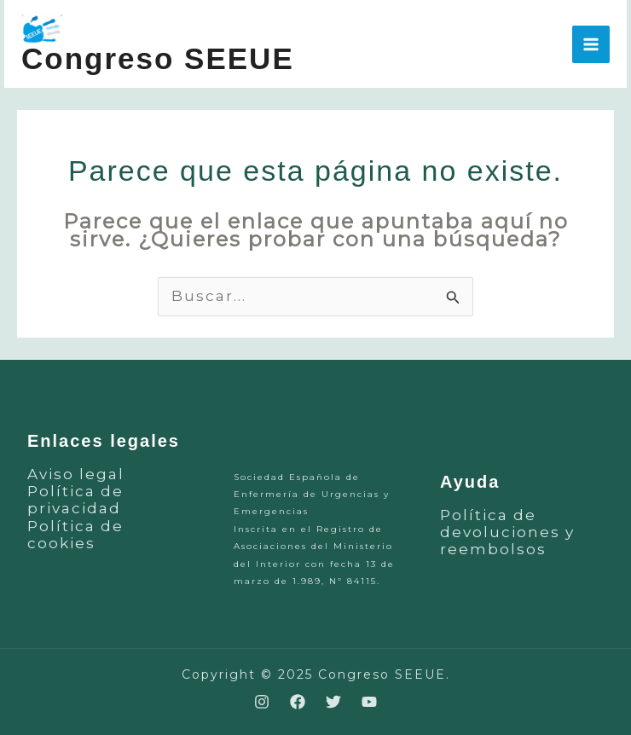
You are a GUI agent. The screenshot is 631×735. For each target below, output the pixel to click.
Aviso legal (75, 474)
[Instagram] (261, 701)
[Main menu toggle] (591, 44)
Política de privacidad (75, 500)
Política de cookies (75, 535)
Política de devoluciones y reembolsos (507, 532)
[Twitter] (333, 701)
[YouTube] (369, 701)
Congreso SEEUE (157, 58)
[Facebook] (297, 701)
